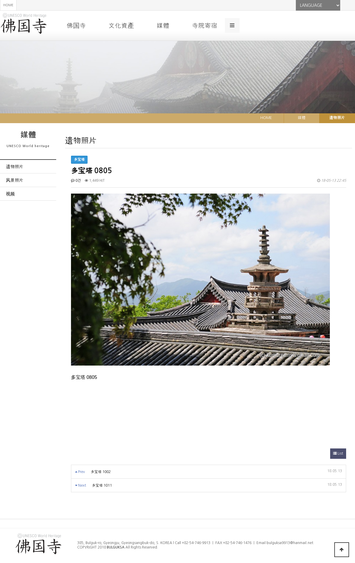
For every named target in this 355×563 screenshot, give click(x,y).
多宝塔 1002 (101, 472)
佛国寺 (76, 25)
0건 (76, 180)
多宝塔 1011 (102, 485)
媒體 (162, 25)
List (338, 453)
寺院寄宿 (204, 25)
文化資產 (121, 25)
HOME (8, 5)
